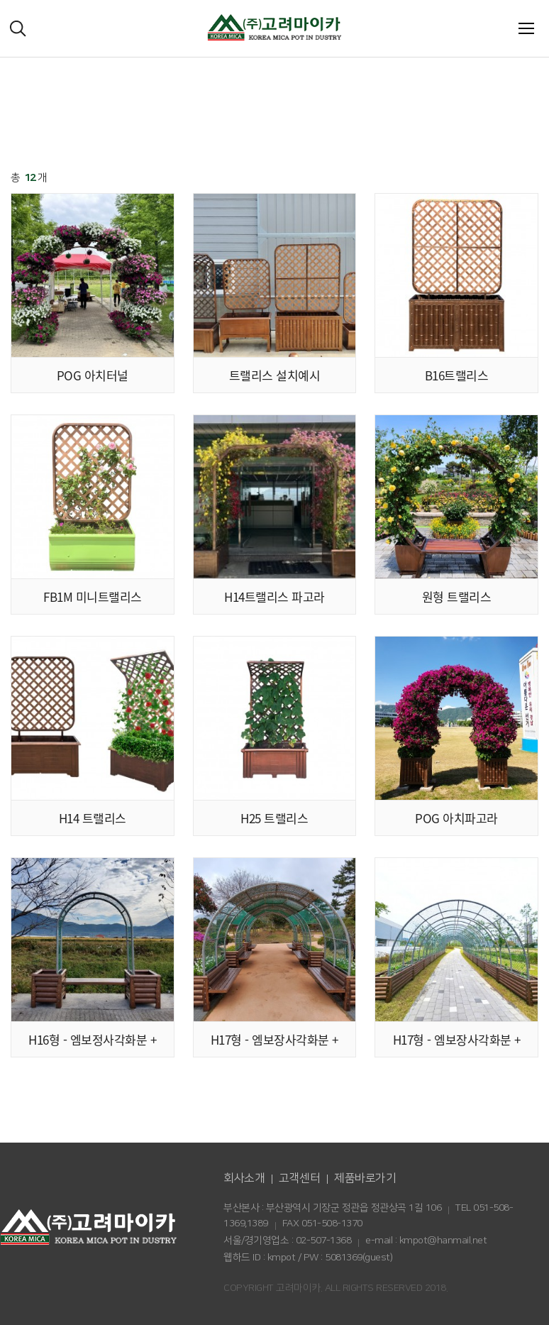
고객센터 (299, 1178)
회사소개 (244, 1178)
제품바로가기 (365, 1178)
